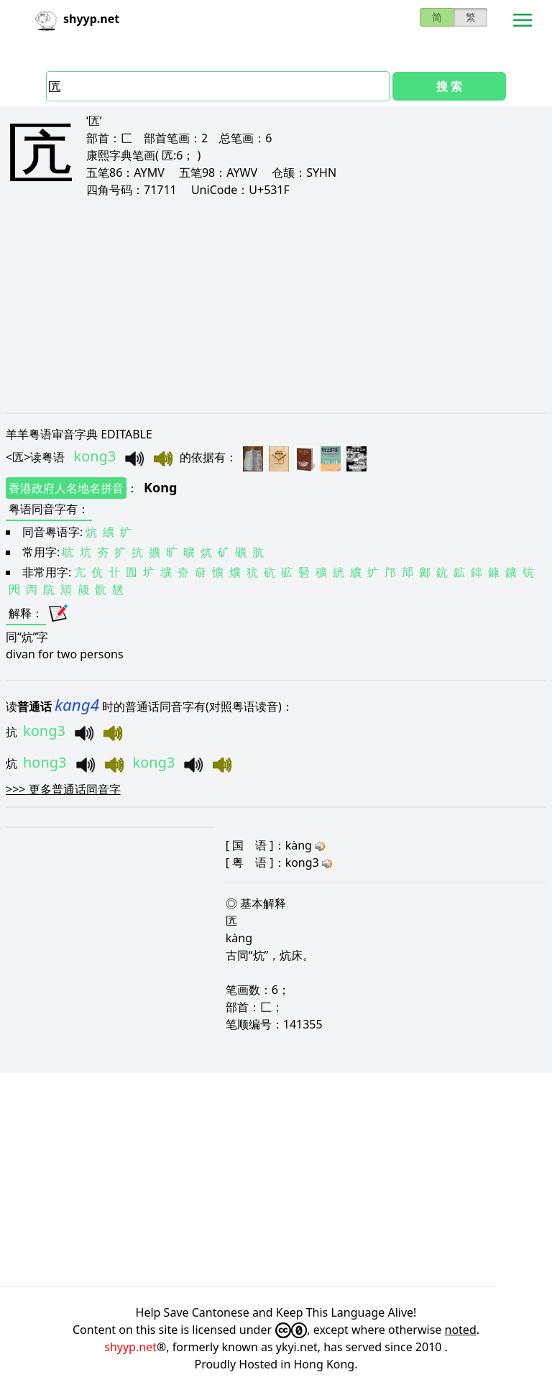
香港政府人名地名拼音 (66, 488)
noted (461, 1330)
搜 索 (449, 86)
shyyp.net (130, 1347)
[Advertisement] (276, 304)
